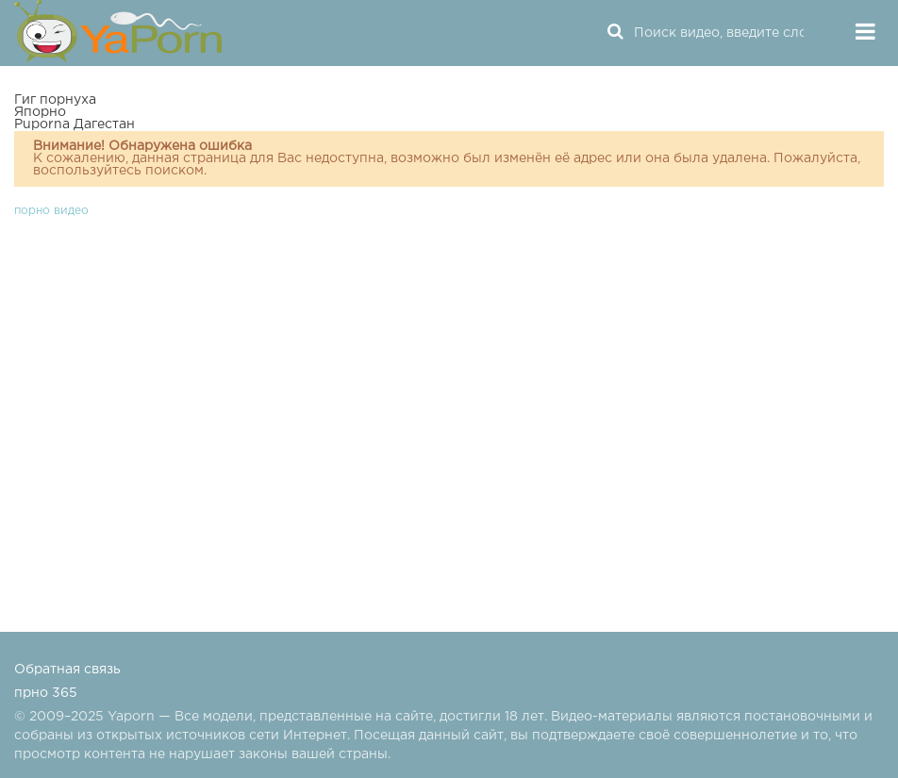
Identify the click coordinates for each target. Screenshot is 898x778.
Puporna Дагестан (74, 124)
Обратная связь (67, 669)
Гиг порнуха (55, 100)
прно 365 (45, 693)
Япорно (40, 112)
